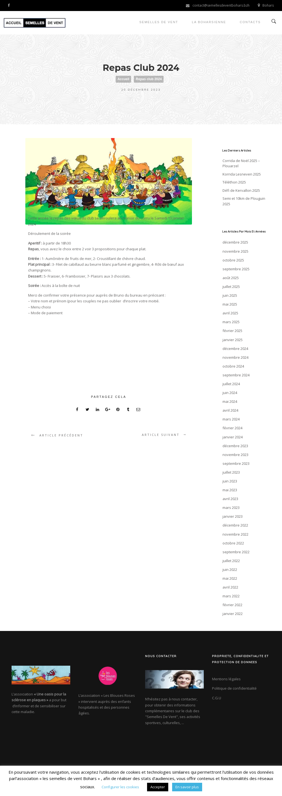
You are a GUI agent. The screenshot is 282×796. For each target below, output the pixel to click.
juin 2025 (230, 295)
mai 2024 (230, 401)
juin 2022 (230, 569)
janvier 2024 (233, 437)
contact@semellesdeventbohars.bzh (221, 5)
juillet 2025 (231, 286)
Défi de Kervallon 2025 (241, 190)
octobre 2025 (233, 260)
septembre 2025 (236, 268)
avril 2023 (230, 498)
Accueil (123, 79)
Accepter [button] (157, 786)
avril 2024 (230, 410)
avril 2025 (230, 313)
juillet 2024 (231, 383)
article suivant (161, 435)
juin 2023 (230, 481)
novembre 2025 (235, 251)
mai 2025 (230, 304)
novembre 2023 (235, 454)
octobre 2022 (233, 543)
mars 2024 (231, 419)
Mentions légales (226, 678)
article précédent (61, 435)
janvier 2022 (233, 613)
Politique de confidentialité (234, 688)
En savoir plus (187, 786)
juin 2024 (230, 392)
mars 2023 (231, 507)
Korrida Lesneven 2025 (242, 174)
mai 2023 (230, 489)
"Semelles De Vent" (161, 716)
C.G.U (216, 697)
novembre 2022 (235, 534)
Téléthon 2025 (234, 182)
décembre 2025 (235, 242)
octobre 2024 (233, 366)
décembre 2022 (235, 525)
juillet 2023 (231, 472)
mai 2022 (230, 578)
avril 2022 (230, 587)
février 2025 (232, 330)
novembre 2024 (235, 357)
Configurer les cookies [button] (120, 786)
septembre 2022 (236, 551)
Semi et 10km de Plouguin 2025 (244, 201)
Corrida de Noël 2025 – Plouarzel (241, 163)
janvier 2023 (233, 516)
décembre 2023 (235, 445)
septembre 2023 (236, 463)
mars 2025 (231, 321)
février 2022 (232, 604)
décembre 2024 (235, 348)
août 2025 (231, 277)
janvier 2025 (233, 339)
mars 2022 (231, 595)
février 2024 (232, 427)
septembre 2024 (236, 375)
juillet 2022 (231, 560)
